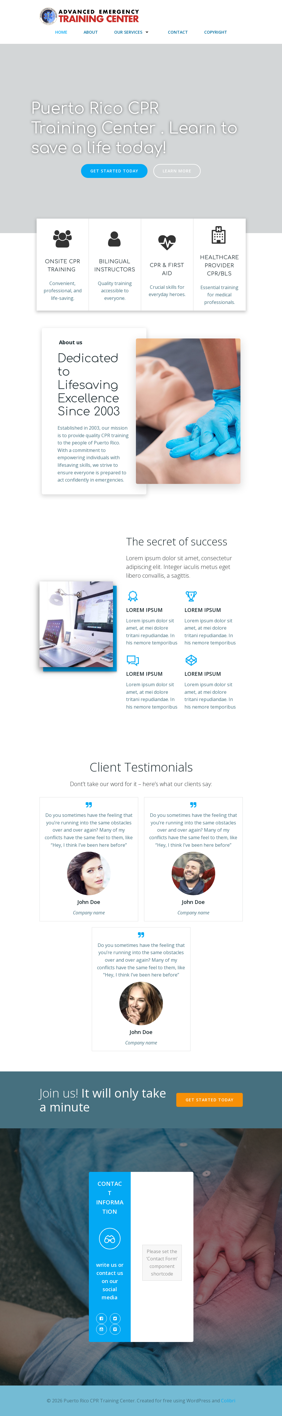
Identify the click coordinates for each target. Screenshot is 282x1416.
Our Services (133, 32)
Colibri (228, 1400)
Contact (178, 32)
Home (61, 32)
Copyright (215, 32)
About (91, 32)
